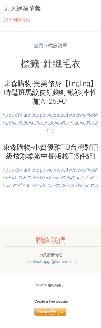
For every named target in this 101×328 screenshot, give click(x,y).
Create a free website (51, 301)
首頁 (38, 45)
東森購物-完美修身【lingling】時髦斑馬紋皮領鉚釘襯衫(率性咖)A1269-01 (50, 92)
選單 (86, 12)
